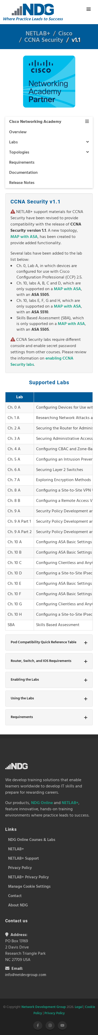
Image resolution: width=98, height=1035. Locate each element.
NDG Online (42, 803)
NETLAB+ (38, 34)
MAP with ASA (24, 237)
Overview (18, 132)
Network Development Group (43, 1007)
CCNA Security (43, 40)
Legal (79, 1007)
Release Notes (21, 183)
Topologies (49, 152)
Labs (49, 142)
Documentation (23, 172)
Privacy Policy (54, 1013)
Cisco (65, 34)
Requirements (21, 162)
